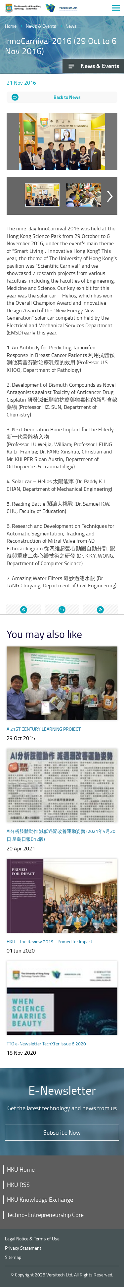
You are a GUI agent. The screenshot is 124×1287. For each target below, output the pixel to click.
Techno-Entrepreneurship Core (45, 1215)
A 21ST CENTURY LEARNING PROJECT (44, 729)
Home (11, 26)
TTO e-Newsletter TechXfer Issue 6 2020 (46, 1043)
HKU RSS (18, 1185)
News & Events (41, 26)
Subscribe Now (62, 1132)
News (71, 26)
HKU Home (21, 1169)
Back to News (67, 97)
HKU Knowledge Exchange (40, 1199)
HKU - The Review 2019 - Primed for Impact (49, 941)
